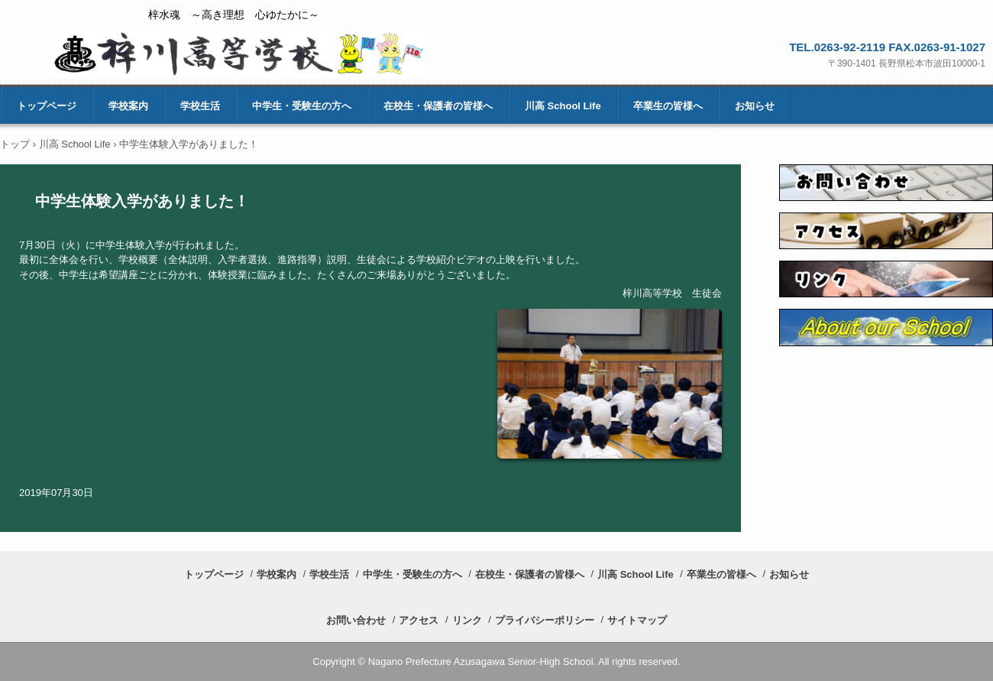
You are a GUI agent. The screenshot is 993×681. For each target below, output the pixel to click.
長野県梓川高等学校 (238, 53)
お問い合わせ (356, 620)
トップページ (46, 106)
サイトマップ (637, 620)
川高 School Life (563, 106)
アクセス (418, 620)
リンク (467, 620)
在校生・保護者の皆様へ (438, 106)
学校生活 (200, 106)
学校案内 (128, 106)
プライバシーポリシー (544, 620)
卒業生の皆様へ (668, 106)
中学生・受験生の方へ (301, 106)
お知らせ (755, 106)
